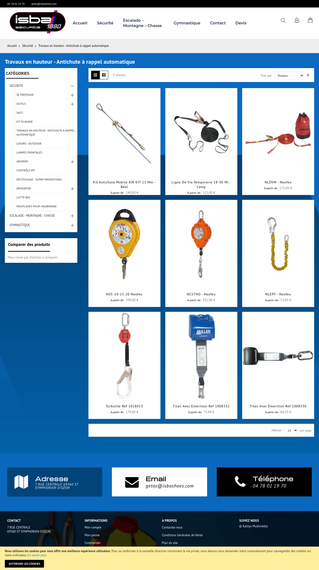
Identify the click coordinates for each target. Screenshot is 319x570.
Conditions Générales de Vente (182, 535)
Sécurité (28, 46)
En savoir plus (37, 555)
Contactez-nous (172, 527)
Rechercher (283, 20)
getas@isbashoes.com (44, 4)
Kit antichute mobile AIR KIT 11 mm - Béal (124, 184)
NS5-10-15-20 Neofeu (124, 294)
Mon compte (93, 527)
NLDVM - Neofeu (278, 182)
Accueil (12, 46)
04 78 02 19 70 (16, 4)
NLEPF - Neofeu (278, 294)
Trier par (266, 76)
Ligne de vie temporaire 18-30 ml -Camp (201, 184)
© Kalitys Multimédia (253, 526)
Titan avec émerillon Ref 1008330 (278, 406)
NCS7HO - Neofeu (201, 294)
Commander (93, 543)
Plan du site (170, 543)
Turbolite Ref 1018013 (124, 406)
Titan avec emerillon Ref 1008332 (201, 406)
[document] (159, 558)
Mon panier (92, 535)
